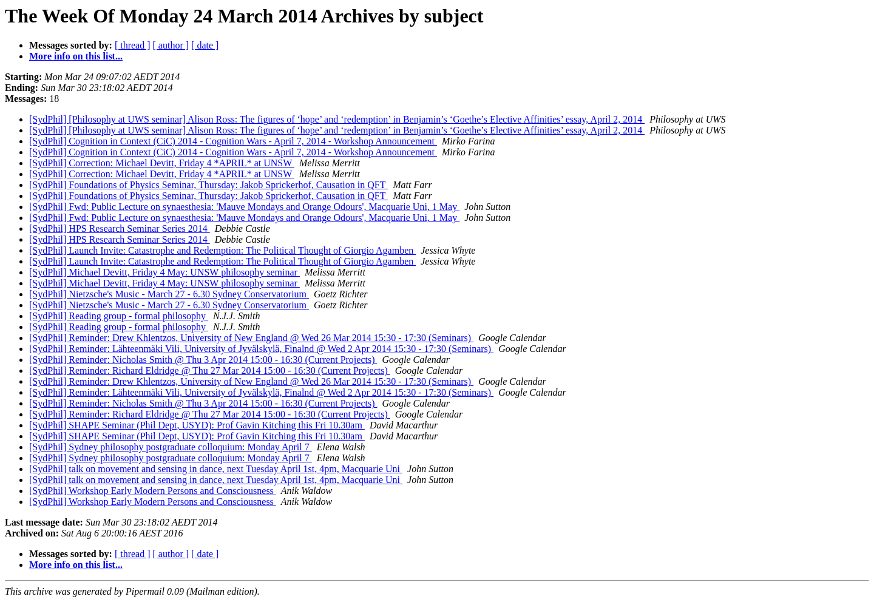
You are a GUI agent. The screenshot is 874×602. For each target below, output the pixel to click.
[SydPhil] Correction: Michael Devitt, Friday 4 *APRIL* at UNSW (161, 163)
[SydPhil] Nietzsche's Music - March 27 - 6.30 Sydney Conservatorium (169, 294)
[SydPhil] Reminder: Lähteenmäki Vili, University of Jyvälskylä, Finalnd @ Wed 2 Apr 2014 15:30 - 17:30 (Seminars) (261, 348)
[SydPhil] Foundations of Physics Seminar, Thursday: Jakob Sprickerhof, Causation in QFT (208, 185)
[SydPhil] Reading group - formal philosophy (118, 316)
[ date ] (204, 45)
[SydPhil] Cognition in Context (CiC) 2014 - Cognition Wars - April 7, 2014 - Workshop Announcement (233, 141)
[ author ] (171, 45)
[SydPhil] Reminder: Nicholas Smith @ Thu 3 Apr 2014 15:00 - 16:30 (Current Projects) (203, 359)
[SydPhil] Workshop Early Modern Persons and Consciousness (152, 490)
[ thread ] (133, 45)
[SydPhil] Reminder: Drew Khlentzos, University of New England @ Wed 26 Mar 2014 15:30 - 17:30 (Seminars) (251, 338)
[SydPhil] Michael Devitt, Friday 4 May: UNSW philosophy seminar (164, 272)
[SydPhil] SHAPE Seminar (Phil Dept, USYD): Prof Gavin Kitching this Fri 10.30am (197, 425)
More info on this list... (76, 56)
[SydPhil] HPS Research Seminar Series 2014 (119, 228)
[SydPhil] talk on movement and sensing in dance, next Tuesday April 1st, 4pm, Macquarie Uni (215, 469)
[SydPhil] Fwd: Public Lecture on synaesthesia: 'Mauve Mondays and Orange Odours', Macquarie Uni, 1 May (244, 206)
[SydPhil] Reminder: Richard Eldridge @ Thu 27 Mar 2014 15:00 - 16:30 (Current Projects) (209, 370)
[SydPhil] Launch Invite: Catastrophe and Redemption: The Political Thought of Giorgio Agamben (222, 250)
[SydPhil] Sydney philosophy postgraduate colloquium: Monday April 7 (170, 447)
